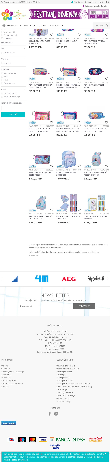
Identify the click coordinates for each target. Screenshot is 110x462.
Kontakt (4, 415)
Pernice (7, 41)
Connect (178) (9, 58)
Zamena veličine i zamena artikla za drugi (74, 415)
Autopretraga (82, 35)
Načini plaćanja (63, 407)
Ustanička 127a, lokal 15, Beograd (58, 363)
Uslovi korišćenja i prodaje (67, 398)
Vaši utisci (5, 398)
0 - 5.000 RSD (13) (10, 122)
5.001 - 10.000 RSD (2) (12, 126)
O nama (4, 395)
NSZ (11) (7, 92)
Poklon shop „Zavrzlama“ (12, 412)
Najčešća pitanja (63, 430)
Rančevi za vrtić (10, 44)
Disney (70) (8, 67)
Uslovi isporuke (63, 427)
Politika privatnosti (64, 401)
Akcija (6, 106)
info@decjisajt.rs (59, 366)
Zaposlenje (6, 404)
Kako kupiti (61, 404)
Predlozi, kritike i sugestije (12, 401)
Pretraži (13, 143)
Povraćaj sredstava (64, 421)
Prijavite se (84, 335)
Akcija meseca (9, 112)
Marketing (5, 407)
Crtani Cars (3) (9, 61)
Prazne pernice (62, 67)
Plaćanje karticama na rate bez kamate (73, 412)
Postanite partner (8, 410)
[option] (14, 308)
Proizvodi (13, 31)
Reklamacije (61, 418)
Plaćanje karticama (64, 410)
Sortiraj (93, 35)
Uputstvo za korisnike (65, 395)
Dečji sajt (4, 31)
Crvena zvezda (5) (10, 64)
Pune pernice (61, 243)
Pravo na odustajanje (65, 424)
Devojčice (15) (9, 82)
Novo (6, 109)
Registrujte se (90, 2)
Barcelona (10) (9, 54)
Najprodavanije (10, 102)
